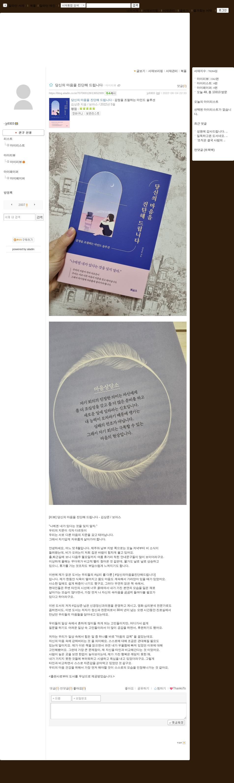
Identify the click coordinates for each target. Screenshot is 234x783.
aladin (30, 249)
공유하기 (143, 688)
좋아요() (79, 688)
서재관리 (170, 10)
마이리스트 (17, 145)
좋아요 (129, 688)
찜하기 (160, 688)
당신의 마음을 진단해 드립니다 (79, 85)
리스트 (8, 139)
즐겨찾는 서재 (203, 10)
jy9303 (151, 93)
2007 (22, 205)
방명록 (8, 192)
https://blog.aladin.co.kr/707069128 (32, 43)
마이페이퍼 (11, 171)
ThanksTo (178, 688)
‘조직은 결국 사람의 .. (211, 140)
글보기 (140, 71)
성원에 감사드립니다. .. (212, 131)
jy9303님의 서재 (24, 38)
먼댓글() (66, 688)
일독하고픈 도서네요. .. (212, 136)
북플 (33, 5)
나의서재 (133, 10)
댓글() (182, 86)
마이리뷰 (9, 155)
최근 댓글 (200, 123)
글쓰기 (185, 10)
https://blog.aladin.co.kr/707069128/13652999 (76, 93)
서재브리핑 (151, 10)
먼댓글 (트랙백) (204, 150)
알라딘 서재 (17, 5)
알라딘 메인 (48, 5)
